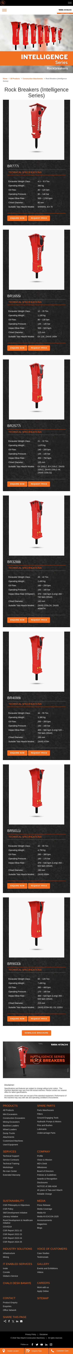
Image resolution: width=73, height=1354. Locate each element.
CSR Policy (8, 1209)
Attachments (8, 1137)
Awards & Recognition (47, 1179)
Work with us (43, 1287)
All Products (15, 78)
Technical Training (11, 1163)
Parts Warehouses (45, 1110)
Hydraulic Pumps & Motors (49, 1121)
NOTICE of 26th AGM (47, 1186)
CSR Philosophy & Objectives (16, 1205)
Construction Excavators (14, 1118)
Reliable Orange (44, 1194)
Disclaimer (43, 1334)
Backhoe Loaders (11, 1125)
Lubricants (42, 1129)
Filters (40, 1114)
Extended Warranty (11, 1175)
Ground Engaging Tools (47, 1118)
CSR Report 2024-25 (12, 1242)
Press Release (43, 1205)
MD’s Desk (42, 1163)
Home (5, 78)
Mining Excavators (11, 1122)
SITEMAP (43, 1298)
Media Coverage (44, 1209)
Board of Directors (45, 1171)
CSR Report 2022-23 (12, 1234)
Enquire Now (34, 1351)
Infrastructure (9, 1253)
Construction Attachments (33, 78)
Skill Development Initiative (15, 1213)
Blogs (39, 1228)
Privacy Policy (30, 1334)
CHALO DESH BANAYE (17, 1283)
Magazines (42, 1224)
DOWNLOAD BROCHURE (36, 1033)
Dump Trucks (9, 1133)
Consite (6, 1272)
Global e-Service (10, 1276)
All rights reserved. (55, 1338)
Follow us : (25, 1345)
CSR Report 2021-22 (12, 1230)
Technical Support (11, 1156)
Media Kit (41, 1213)
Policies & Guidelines (46, 1175)
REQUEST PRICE (39, 218)
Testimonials (42, 1257)
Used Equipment (10, 1144)
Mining (6, 1257)
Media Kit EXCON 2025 (48, 1216)
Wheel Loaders (10, 1129)
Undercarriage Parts (46, 1133)
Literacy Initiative (10, 1216)
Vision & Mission (44, 1160)
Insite (5, 1268)
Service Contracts (11, 1160)
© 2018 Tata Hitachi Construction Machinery (27, 1338)
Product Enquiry (10, 1302)
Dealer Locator (10, 1351)
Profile (40, 1156)
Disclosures (42, 1182)
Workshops (8, 1167)
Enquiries (7, 1306)
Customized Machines (13, 1141)
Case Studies (43, 1253)
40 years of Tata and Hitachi (49, 1190)
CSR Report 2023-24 (12, 1238)
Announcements (44, 1220)
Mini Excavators (10, 1114)
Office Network (9, 1310)
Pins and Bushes (44, 1125)
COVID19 (7, 1227)
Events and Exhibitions (47, 1268)
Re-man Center (10, 1171)
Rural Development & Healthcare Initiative (18, 1221)
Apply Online (43, 1291)
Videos (40, 1272)
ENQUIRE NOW (17, 218)
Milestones (42, 1167)
